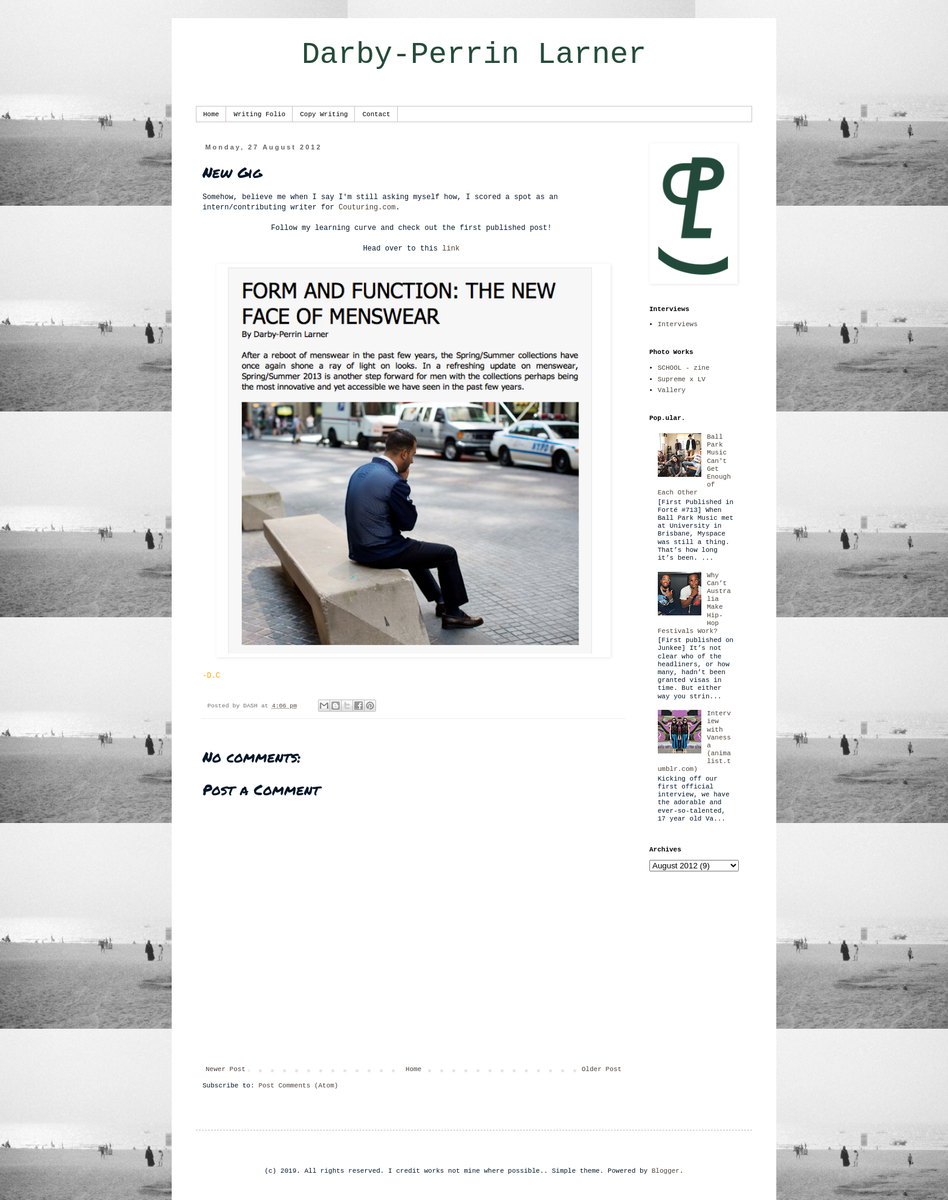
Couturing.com (367, 207)
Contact (376, 114)
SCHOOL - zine (684, 368)
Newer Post (225, 1069)
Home (211, 114)
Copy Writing (324, 114)
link (450, 248)
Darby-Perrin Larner (474, 55)
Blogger (666, 1171)
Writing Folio (259, 114)
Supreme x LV (682, 379)
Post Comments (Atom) (298, 1085)
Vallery (672, 390)
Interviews (678, 324)
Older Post (602, 1069)
